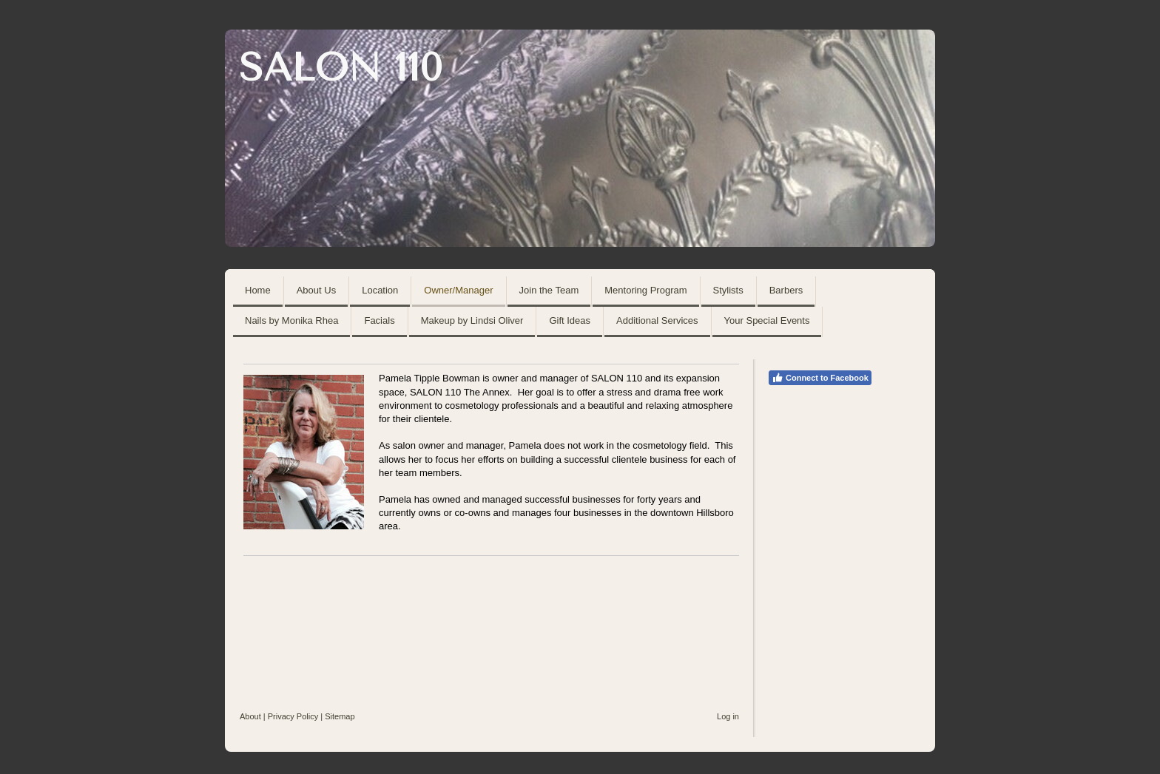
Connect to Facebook (820, 378)
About (250, 716)
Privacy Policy (293, 716)
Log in (728, 716)
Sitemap (339, 716)
